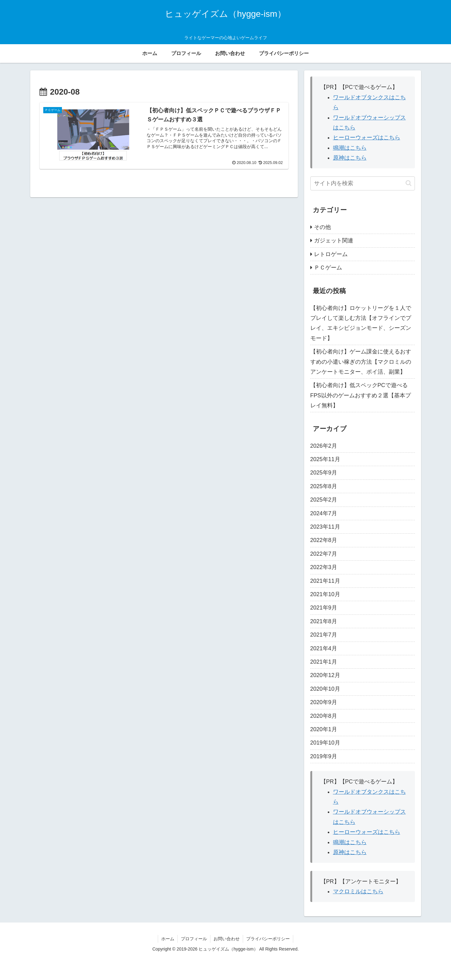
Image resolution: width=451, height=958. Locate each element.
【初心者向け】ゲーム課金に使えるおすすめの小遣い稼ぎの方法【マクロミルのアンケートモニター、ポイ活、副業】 (360, 361)
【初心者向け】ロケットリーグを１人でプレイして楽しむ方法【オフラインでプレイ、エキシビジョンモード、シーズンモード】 (360, 323)
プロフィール (194, 938)
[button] (408, 183)
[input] (362, 183)
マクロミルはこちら (358, 891)
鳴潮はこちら (350, 148)
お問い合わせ (227, 938)
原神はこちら (350, 158)
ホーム (167, 938)
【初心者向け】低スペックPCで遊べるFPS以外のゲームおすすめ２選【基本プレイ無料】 (360, 395)
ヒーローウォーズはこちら (366, 137)
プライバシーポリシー (268, 938)
